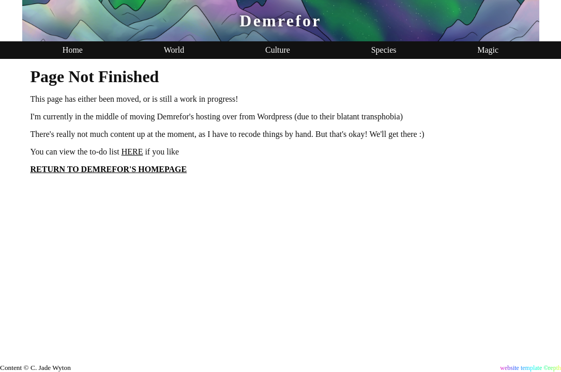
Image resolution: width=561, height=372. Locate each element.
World (174, 49)
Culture (277, 49)
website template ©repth (530, 367)
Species (384, 49)
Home (73, 49)
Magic (487, 49)
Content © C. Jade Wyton (35, 367)
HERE (132, 151)
